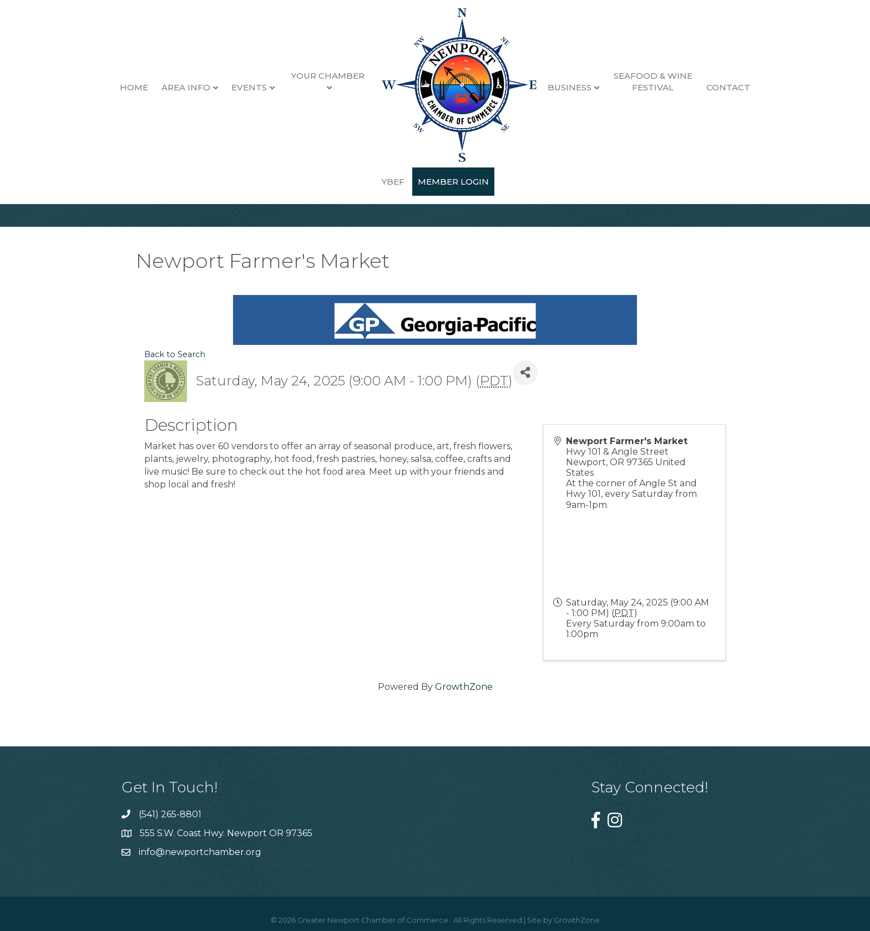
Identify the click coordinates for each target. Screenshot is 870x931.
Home (116, 87)
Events (231, 87)
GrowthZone (464, 686)
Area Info (167, 87)
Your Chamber (310, 75)
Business (552, 87)
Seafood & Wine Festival (634, 81)
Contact (710, 87)
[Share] (525, 372)
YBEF (757, 87)
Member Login (435, 181)
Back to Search (174, 354)
